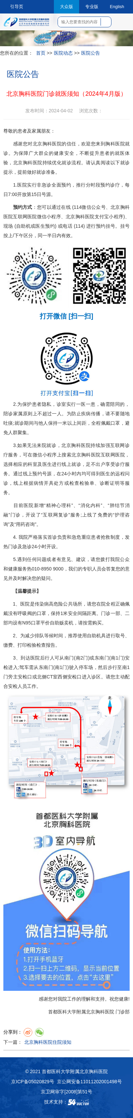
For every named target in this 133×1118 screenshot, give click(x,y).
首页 (40, 53)
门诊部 (122, 1011)
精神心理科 (58, 505)
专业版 (91, 6)
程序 (56, 216)
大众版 (66, 6)
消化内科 (90, 505)
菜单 (123, 24)
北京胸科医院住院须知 (47, 1042)
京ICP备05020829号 (32, 1081)
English (117, 6)
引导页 (16, 6)
